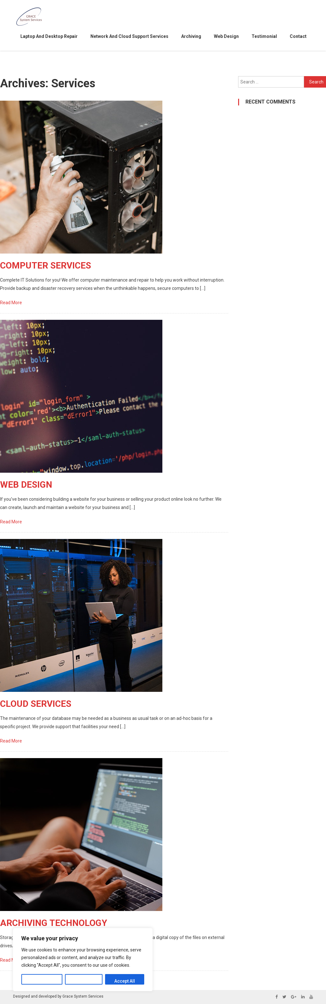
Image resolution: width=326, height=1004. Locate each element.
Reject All (84, 981)
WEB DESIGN (26, 484)
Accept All (124, 981)
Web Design (226, 36)
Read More (11, 302)
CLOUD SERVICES (35, 704)
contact (298, 36)
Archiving (191, 36)
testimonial (264, 36)
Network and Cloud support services (129, 36)
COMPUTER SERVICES (45, 265)
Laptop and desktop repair (49, 36)
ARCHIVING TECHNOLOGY (53, 923)
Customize (42, 981)
